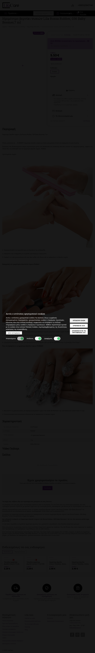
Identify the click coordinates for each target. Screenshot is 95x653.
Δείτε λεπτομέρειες (14, 333)
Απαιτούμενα (15, 338)
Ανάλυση (34, 338)
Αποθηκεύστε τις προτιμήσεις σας (79, 331)
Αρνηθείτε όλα (79, 326)
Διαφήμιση (52, 338)
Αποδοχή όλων (79, 320)
